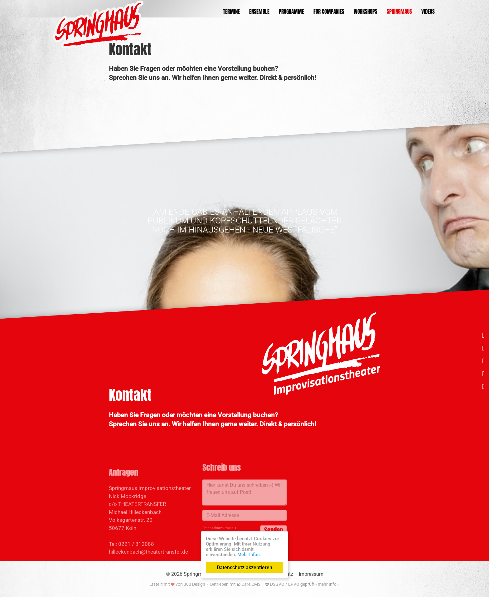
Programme (291, 11)
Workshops (365, 11)
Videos (428, 11)
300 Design (194, 584)
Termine (231, 11)
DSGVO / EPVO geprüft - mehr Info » (302, 584)
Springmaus (399, 11)
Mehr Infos (248, 554)
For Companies (328, 11)
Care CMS (248, 584)
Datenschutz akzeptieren (244, 567)
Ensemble (259, 11)
